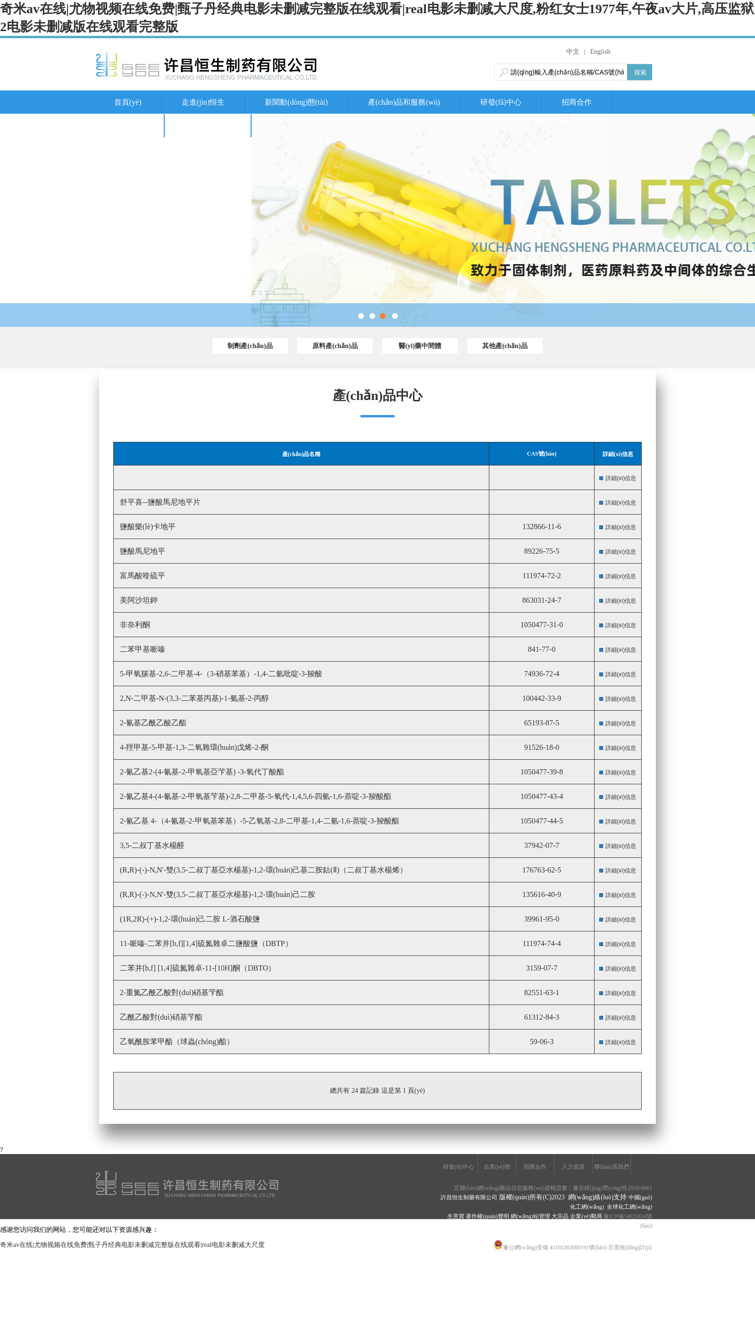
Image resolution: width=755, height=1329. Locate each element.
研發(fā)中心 (500, 102)
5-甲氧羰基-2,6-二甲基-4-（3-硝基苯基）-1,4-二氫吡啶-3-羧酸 (220, 674)
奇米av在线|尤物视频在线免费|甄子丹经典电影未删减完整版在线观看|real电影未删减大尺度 (132, 1244)
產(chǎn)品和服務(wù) (404, 102)
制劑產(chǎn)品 (249, 345)
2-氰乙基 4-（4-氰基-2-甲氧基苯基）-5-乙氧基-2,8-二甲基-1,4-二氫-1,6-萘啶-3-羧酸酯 (258, 821)
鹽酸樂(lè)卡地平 (147, 527)
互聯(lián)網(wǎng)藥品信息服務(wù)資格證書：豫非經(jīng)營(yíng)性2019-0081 (553, 1188)
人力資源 (129, 126)
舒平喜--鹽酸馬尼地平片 (159, 502)
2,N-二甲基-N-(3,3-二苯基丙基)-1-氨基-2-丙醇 (193, 698)
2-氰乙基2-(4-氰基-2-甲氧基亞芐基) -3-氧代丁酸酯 (201, 772)
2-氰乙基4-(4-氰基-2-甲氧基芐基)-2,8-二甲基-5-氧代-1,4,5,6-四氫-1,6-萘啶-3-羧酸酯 (254, 796)
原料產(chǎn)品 (334, 345)
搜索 (640, 72)
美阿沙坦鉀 (138, 600)
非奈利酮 (134, 625)
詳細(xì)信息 (620, 478)
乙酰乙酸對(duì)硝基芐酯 (160, 1017)
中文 (572, 51)
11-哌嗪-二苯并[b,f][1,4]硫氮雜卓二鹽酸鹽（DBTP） (205, 943)
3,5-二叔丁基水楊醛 (151, 845)
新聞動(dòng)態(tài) (296, 102)
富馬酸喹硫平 (141, 576)
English (600, 51)
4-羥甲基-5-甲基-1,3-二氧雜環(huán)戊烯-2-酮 (193, 747)
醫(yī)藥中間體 (420, 345)
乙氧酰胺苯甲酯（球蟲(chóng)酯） (176, 1042)
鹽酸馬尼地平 (141, 551)
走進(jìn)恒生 (203, 102)
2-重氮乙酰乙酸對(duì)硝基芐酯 (171, 992)
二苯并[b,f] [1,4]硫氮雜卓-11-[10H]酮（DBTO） (197, 968)
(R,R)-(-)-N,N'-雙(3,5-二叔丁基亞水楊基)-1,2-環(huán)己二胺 (216, 894)
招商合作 (577, 102)
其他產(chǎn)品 (504, 345)
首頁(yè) (128, 102)
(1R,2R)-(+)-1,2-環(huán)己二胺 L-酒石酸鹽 (189, 919)
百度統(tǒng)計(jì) (630, 1247)
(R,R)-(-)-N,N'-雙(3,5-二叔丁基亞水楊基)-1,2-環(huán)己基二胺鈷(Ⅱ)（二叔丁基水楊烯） (262, 870)
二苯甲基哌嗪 (141, 649)
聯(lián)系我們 (208, 126)
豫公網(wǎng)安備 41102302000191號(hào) (550, 1247)
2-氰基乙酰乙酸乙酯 (152, 723)
